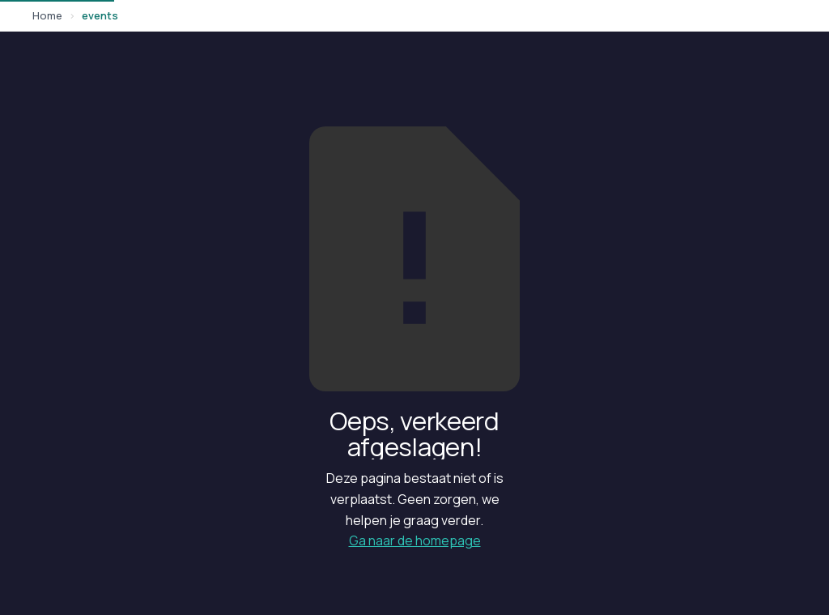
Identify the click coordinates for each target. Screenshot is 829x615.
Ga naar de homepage (415, 540)
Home (47, 15)
